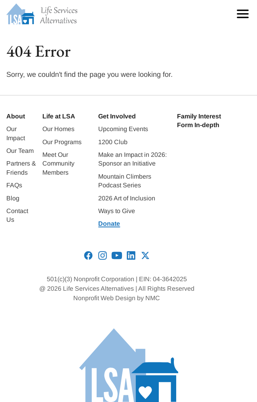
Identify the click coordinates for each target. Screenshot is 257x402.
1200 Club (113, 142)
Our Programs (62, 142)
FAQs (14, 185)
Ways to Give (116, 211)
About (15, 116)
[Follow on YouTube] (116, 255)
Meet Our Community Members (58, 163)
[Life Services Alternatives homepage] (42, 14)
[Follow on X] (145, 255)
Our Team (20, 150)
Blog (12, 198)
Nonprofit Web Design (104, 298)
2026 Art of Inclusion (126, 198)
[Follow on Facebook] (88, 255)
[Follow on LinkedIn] (131, 255)
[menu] (241, 14)
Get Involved (117, 116)
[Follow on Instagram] (102, 255)
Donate (109, 223)
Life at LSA (58, 116)
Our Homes (58, 129)
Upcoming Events (123, 129)
